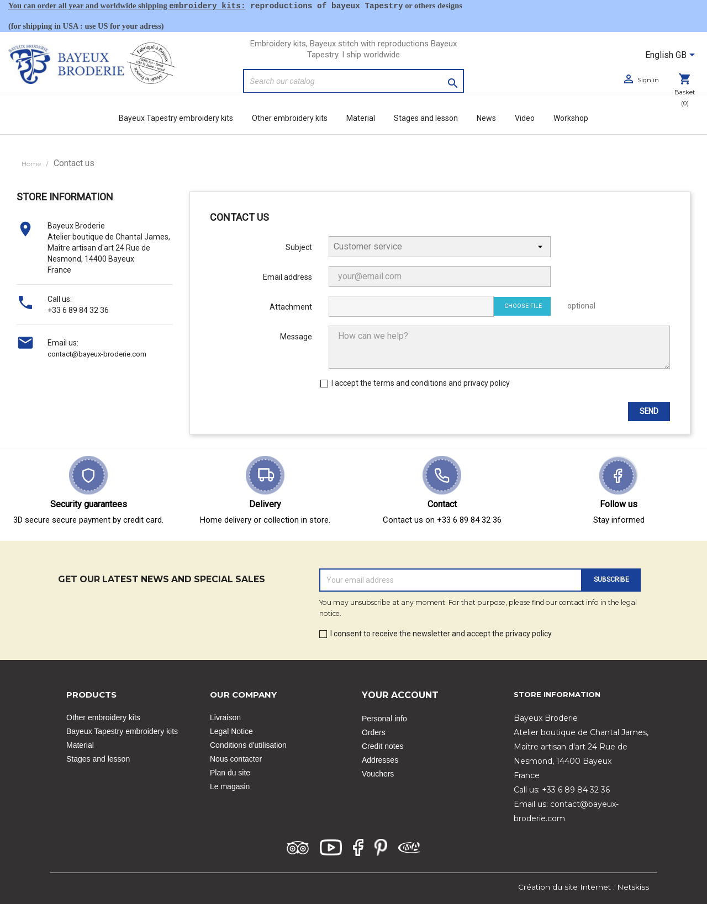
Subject (299, 247)
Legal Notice (231, 731)
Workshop (570, 118)
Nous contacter (236, 758)
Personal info (384, 718)
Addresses (380, 760)
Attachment (291, 306)
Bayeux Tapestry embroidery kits (176, 118)
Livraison (225, 717)
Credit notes (382, 746)
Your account (400, 695)
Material (360, 118)
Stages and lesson (426, 118)
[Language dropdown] (672, 55)
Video (525, 118)
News (486, 118)
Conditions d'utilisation (248, 745)
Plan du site (230, 772)
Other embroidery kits (290, 118)
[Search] (353, 81)
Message (296, 336)
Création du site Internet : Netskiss (583, 886)
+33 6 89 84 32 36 (78, 310)
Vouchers (378, 773)
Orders (374, 732)
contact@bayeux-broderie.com (97, 354)
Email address (287, 277)
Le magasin (230, 786)
